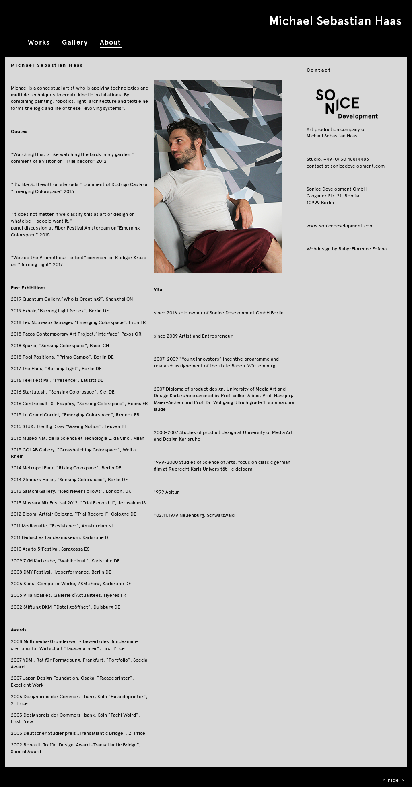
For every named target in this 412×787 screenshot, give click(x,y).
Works (39, 42)
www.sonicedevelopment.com (340, 226)
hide (393, 780)
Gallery (75, 42)
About (110, 42)
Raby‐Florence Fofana (362, 249)
